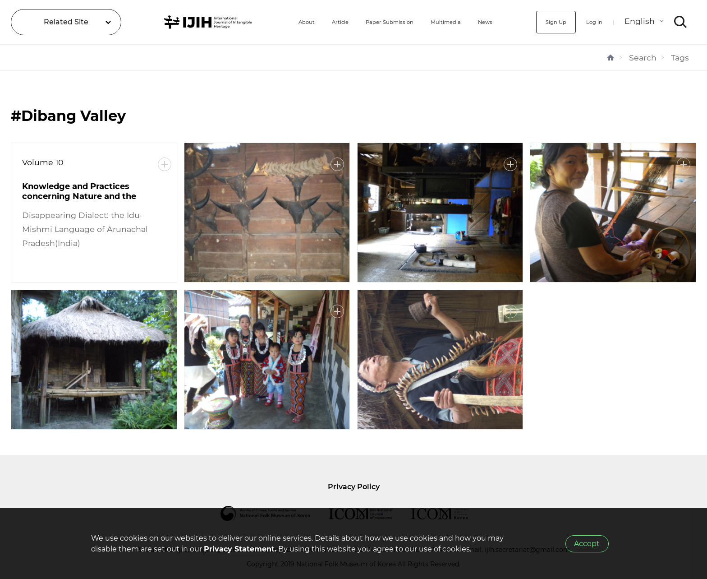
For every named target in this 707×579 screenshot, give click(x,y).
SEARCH (680, 22)
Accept (587, 543)
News (487, 22)
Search (642, 57)
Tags (680, 57)
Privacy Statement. (240, 549)
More (164, 164)
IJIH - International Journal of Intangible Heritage (188, 22)
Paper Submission (368, 22)
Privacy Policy (354, 486)
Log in (589, 22)
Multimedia (438, 22)
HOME (610, 57)
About (267, 22)
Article (306, 22)
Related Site (66, 22)
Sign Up (543, 22)
